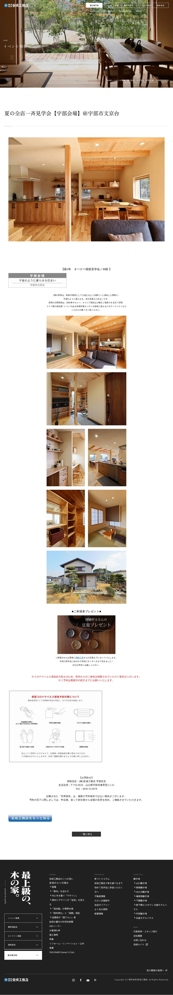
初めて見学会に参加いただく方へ (108, 889)
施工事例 (53, 934)
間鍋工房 (80, 658)
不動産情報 (99, 896)
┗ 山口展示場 (140, 883)
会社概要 (137, 935)
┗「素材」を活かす (59, 891)
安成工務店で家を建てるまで (108, 883)
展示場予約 (94, 5)
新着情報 (98, 913)
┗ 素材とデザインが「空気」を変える (67, 902)
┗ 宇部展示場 (140, 913)
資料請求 (160, 5)
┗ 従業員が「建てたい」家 (62, 917)
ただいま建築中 (102, 900)
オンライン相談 (144, 5)
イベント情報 (113, 5)
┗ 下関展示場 (140, 900)
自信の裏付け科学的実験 (61, 921)
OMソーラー (55, 926)
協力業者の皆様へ (155, 970)
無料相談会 (129, 5)
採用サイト (138, 944)
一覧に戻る (86, 834)
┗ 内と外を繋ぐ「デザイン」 (63, 895)
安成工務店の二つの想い (61, 878)
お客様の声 (54, 930)
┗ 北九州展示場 (141, 891)
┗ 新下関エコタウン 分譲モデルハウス (150, 907)
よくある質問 (100, 909)
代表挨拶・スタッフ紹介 (145, 931)
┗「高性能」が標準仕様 (61, 908)
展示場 (136, 878)
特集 (51, 939)
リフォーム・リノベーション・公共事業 (66, 945)
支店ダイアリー (102, 904)
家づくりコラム (102, 878)
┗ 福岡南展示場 (141, 896)
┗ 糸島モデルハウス (143, 917)
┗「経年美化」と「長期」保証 (64, 912)
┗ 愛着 (52, 886)
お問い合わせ (139, 940)
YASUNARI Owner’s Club (61, 952)
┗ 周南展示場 (140, 887)
